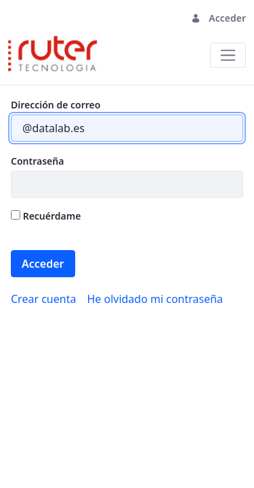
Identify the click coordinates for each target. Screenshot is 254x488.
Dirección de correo (55, 104)
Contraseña (37, 161)
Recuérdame (46, 215)
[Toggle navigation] (228, 55)
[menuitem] (43, 298)
